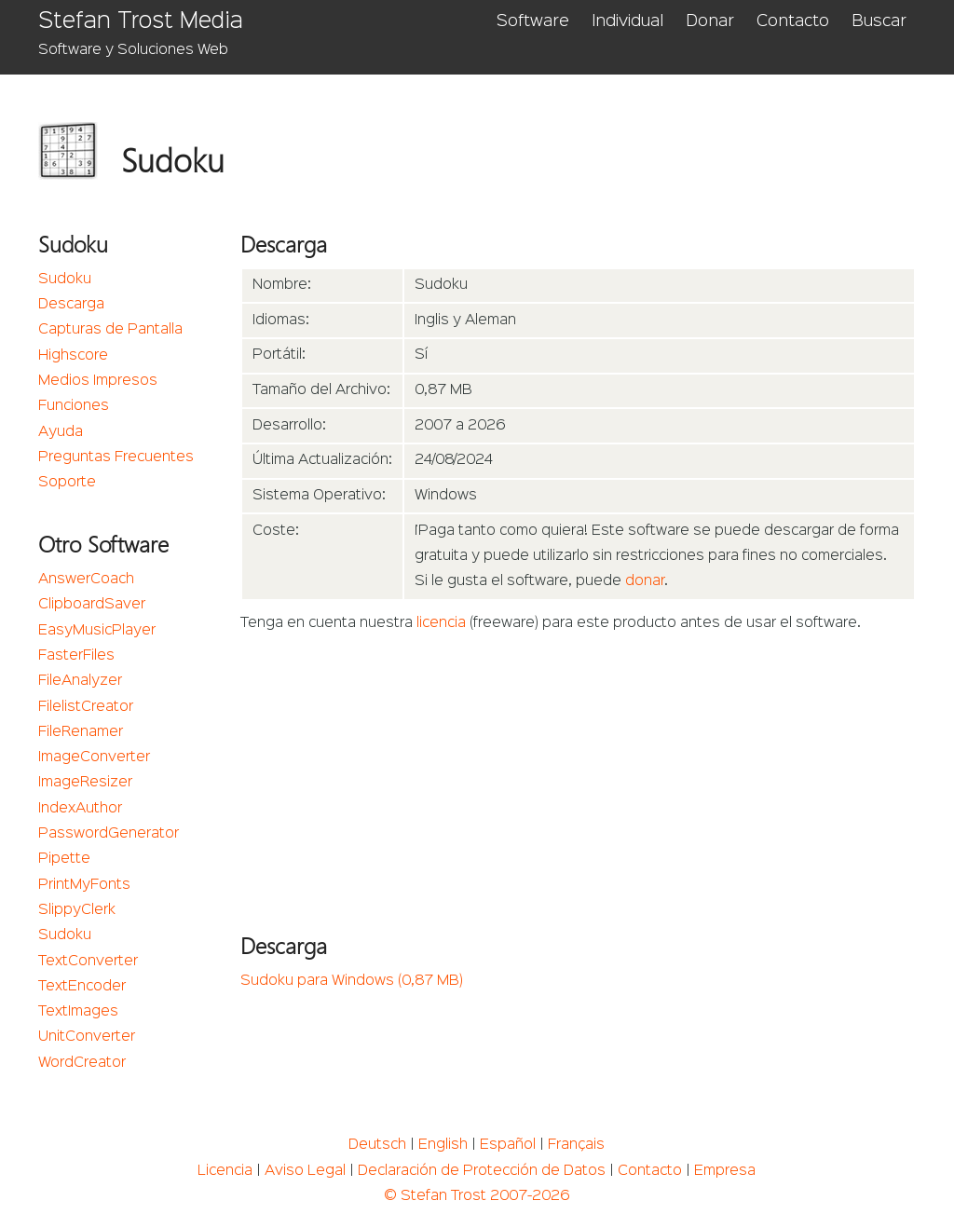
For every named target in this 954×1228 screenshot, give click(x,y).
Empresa (725, 1171)
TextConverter (88, 961)
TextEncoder (82, 986)
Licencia (225, 1171)
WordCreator (82, 1063)
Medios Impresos (97, 381)
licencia (441, 623)
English (443, 1145)
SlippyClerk (77, 910)
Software (533, 21)
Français (576, 1145)
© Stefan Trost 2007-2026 (476, 1196)
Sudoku (64, 279)
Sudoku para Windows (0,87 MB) (351, 981)
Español (508, 1145)
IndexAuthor (80, 808)
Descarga (71, 304)
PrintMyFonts (84, 885)
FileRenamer (80, 732)
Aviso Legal (305, 1171)
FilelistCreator (85, 707)
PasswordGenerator (108, 833)
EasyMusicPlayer (97, 630)
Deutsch (377, 1145)
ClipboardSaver (91, 604)
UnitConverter (86, 1037)
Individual (627, 21)
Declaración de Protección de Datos (482, 1171)
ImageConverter (94, 757)
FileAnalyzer (80, 681)
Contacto (792, 21)
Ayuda (60, 432)
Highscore (73, 355)
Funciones (73, 406)
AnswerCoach (86, 579)
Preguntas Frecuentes (116, 457)
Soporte (67, 482)
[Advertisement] (578, 777)
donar (644, 581)
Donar (710, 21)
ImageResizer (85, 782)
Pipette (64, 859)
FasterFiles (76, 655)
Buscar (879, 21)
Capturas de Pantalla (110, 329)
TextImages (78, 1011)
